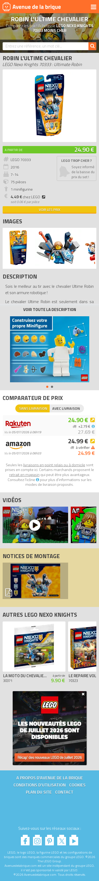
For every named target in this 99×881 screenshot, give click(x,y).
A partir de (14, 149)
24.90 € (84, 149)
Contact (64, 792)
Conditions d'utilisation (39, 785)
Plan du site (39, 792)
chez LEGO (29, 197)
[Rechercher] (92, 46)
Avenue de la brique (32, 6)
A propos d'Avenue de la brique (49, 778)
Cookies (77, 785)
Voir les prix (49, 209)
